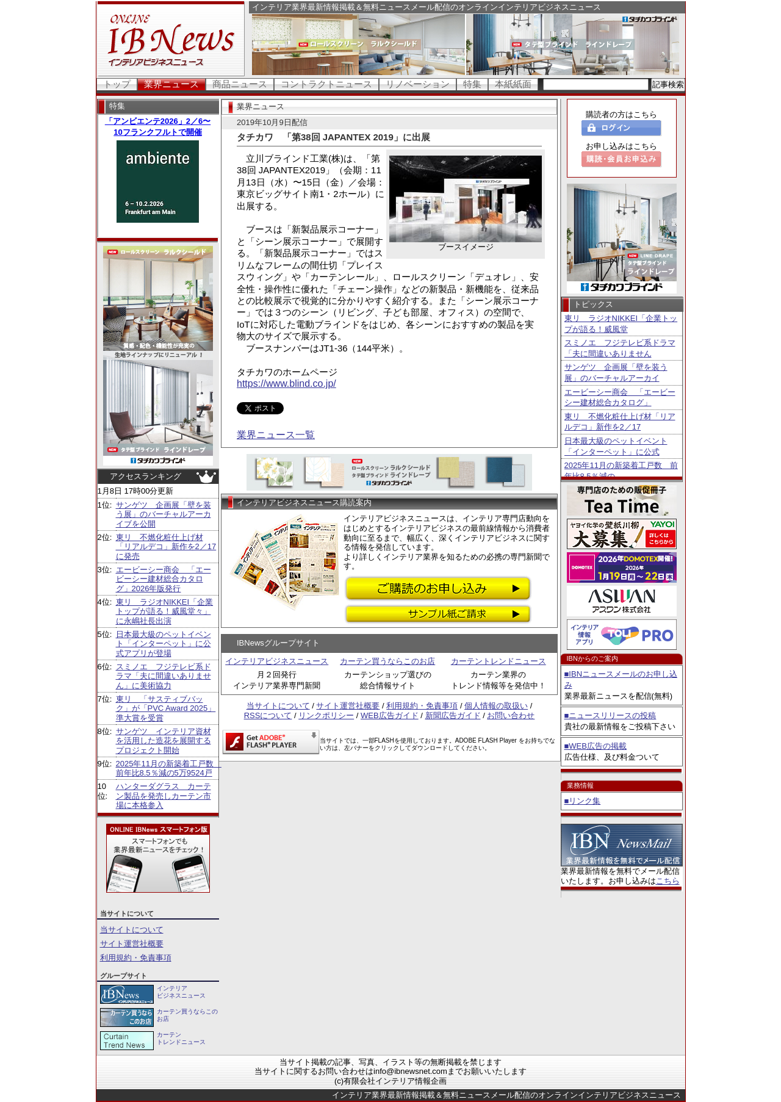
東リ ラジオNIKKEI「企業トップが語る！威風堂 (621, 324)
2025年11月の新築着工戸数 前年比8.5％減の (621, 471)
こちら (668, 880)
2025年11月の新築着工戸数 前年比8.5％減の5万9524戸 (168, 768)
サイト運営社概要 (132, 943)
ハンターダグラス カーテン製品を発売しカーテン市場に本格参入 (163, 796)
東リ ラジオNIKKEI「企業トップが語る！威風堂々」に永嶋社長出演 (165, 611)
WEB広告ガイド (390, 715)
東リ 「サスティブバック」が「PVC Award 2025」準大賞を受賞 (166, 708)
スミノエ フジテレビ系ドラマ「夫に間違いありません (619, 348)
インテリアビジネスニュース (276, 661)
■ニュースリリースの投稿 (610, 715)
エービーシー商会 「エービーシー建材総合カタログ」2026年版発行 (163, 579)
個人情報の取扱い (496, 705)
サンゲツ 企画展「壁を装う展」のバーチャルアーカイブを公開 (163, 514)
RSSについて (268, 715)
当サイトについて (132, 929)
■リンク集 (582, 800)
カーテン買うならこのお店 (387, 661)
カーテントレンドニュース (498, 661)
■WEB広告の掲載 (595, 746)
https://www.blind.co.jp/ (286, 383)
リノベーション (418, 84)
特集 (472, 84)
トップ (117, 84)
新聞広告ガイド (453, 715)
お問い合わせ (510, 715)
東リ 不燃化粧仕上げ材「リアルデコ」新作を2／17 (619, 422)
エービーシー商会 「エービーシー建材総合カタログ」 (619, 397)
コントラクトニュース (326, 84)
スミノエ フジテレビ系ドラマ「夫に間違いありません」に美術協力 (163, 676)
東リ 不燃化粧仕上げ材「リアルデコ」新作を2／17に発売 (166, 547)
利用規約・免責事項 (135, 957)
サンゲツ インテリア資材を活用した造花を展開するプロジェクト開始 (163, 741)
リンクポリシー (326, 715)
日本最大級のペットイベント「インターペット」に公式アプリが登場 (163, 644)
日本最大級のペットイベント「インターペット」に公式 (616, 446)
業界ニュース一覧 (276, 435)
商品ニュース (239, 84)
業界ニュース (171, 84)
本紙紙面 (513, 84)
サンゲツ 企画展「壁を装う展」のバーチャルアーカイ (616, 372)
